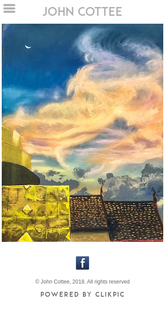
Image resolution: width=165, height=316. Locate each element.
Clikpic (110, 294)
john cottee (82, 11)
